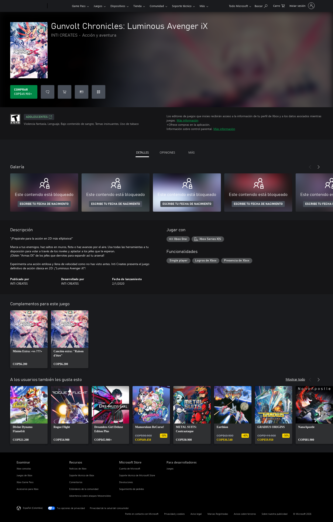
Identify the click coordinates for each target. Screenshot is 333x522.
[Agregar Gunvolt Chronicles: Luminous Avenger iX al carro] (64, 92)
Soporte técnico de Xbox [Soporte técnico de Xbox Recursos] (81, 475)
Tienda (137, 6)
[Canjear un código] (98, 92)
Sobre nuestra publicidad (274, 513)
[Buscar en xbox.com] (261, 5)
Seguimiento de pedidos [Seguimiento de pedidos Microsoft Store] (131, 489)
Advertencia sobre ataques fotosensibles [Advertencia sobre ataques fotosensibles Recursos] (90, 495)
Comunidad (157, 6)
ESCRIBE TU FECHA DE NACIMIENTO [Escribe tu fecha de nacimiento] (44, 204)
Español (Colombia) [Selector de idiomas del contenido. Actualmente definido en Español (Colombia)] (33, 507)
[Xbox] (59, 6)
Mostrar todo (295, 379)
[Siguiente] (318, 167)
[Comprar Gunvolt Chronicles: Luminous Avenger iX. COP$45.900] (23, 92)
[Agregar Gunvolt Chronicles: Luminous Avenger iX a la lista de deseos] (47, 92)
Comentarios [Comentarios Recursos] (75, 482)
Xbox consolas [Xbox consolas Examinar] (24, 468)
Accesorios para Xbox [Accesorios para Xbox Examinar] (27, 489)
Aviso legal (196, 513)
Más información (187, 120)
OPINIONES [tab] (167, 152)
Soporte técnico (182, 6)
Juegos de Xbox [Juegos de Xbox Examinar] (24, 475)
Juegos (98, 6)
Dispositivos (117, 6)
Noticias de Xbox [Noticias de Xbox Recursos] (77, 468)
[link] (29, 339)
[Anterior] (310, 167)
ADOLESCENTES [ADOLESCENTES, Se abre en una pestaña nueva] (39, 117)
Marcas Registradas (217, 513)
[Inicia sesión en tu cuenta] (301, 6)
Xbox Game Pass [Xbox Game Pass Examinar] (25, 482)
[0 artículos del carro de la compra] (279, 5)
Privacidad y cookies (174, 513)
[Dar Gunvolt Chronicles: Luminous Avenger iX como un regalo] (81, 92)
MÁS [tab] (191, 152)
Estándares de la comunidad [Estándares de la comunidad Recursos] (83, 489)
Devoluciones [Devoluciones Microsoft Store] (126, 482)
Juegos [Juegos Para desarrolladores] (170, 468)
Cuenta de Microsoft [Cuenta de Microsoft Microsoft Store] (129, 468)
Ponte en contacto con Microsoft (141, 513)
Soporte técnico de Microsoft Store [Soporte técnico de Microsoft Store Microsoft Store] (137, 475)
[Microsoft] (31, 6)
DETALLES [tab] (142, 152)
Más (202, 6)
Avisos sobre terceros (245, 513)
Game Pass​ (79, 6)
